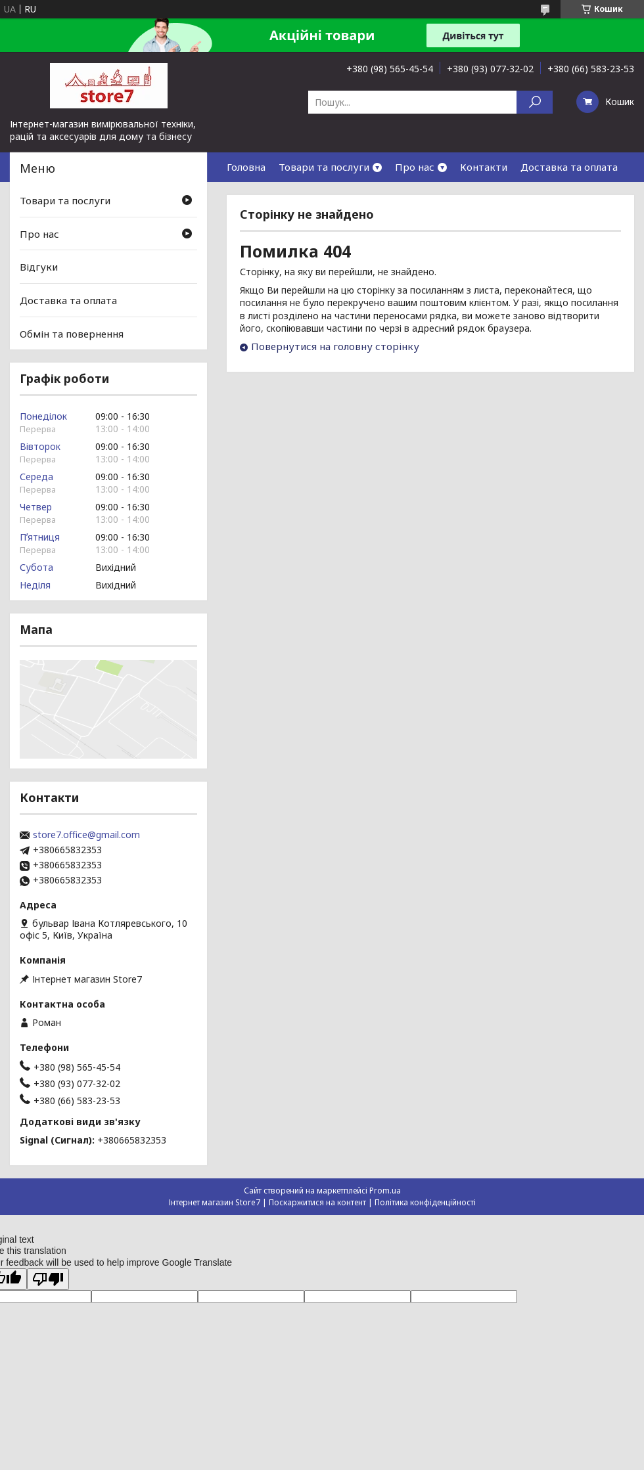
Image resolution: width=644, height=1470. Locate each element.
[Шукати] (535, 102)
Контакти (483, 166)
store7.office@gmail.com (86, 835)
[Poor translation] (48, 1279)
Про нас (414, 166)
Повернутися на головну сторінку (335, 346)
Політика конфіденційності (425, 1202)
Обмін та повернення (72, 333)
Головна (246, 166)
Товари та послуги (324, 166)
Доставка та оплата (569, 166)
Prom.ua (385, 1190)
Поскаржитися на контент (317, 1202)
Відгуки (39, 266)
